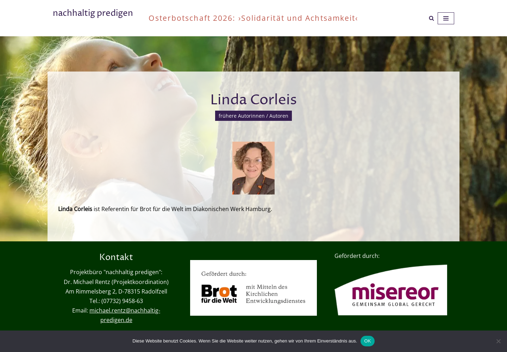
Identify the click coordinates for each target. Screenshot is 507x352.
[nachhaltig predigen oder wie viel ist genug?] (93, 18)
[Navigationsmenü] (446, 18)
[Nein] (498, 341)
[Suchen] (431, 18)
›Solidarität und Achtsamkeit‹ (298, 18)
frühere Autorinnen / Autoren (253, 115)
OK (367, 341)
